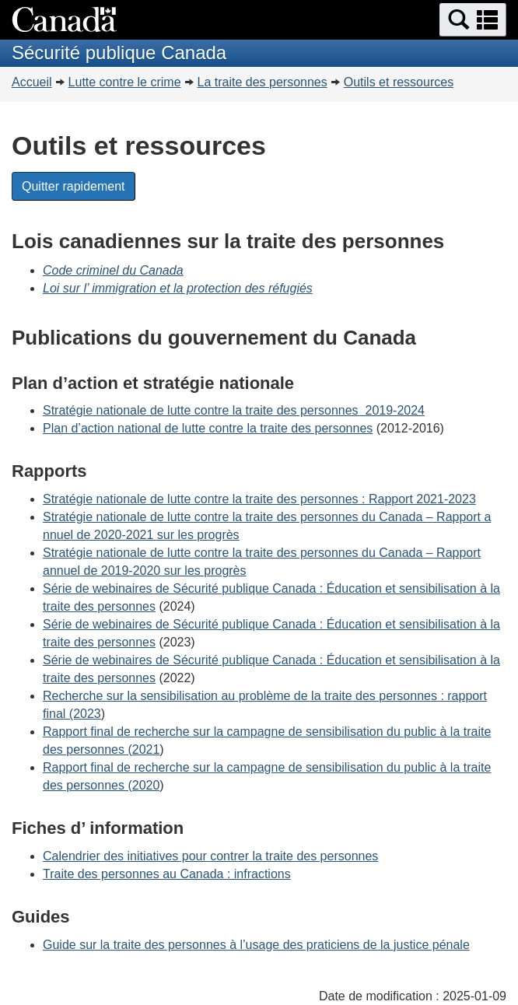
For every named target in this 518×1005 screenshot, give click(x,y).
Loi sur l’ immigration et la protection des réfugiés (178, 288)
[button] (472, 20)
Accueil (32, 82)
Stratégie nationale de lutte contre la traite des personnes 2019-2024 (234, 410)
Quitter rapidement (73, 186)
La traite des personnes (262, 82)
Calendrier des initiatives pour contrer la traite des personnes (210, 856)
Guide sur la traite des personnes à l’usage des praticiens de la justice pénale (256, 944)
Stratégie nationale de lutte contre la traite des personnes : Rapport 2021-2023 (259, 499)
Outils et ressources (398, 82)
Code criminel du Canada (113, 270)
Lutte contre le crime (124, 82)
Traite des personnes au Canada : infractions (167, 874)
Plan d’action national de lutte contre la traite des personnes (208, 428)
